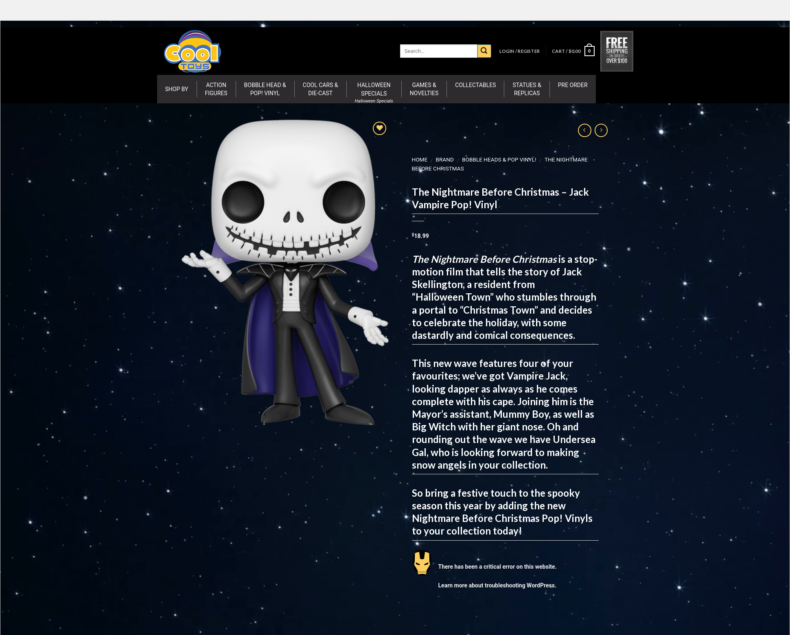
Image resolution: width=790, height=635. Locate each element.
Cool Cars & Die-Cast (320, 89)
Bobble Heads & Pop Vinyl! (499, 159)
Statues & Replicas (526, 89)
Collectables (475, 85)
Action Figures (216, 89)
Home (419, 159)
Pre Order (573, 85)
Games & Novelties (424, 89)
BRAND (444, 159)
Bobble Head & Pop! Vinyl (265, 89)
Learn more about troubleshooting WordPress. (497, 585)
